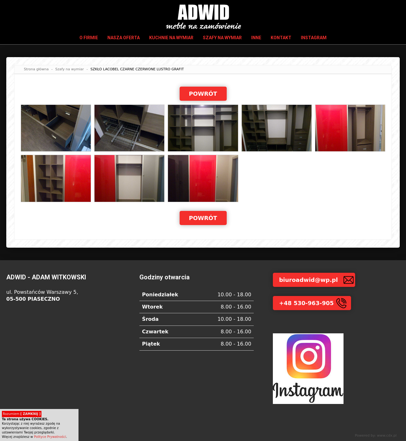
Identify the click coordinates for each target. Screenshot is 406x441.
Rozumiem (22, 414)
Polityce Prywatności (50, 436)
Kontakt (281, 37)
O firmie (88, 37)
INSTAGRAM (314, 37)
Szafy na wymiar (222, 37)
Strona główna (36, 69)
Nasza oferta (123, 37)
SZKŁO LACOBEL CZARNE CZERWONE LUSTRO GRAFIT (137, 69)
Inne (256, 37)
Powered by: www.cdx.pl (376, 435)
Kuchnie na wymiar (171, 37)
